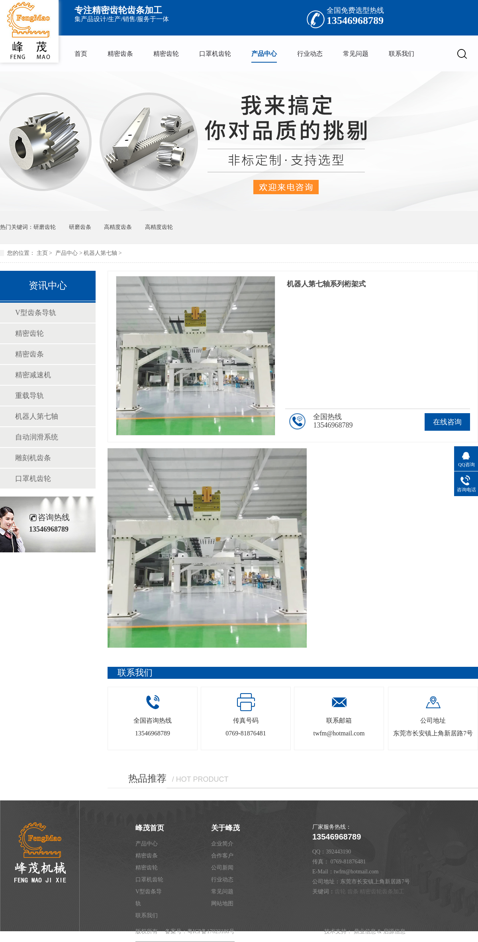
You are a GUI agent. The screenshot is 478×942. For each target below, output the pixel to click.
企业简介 (222, 844)
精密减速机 (33, 375)
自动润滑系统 (36, 437)
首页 (80, 53)
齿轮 (340, 892)
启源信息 (394, 931)
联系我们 (401, 53)
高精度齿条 (118, 227)
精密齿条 (120, 53)
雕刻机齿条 (33, 458)
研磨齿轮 (44, 227)
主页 (42, 253)
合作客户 (222, 856)
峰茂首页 (149, 828)
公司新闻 (222, 868)
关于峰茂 (225, 828)
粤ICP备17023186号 (211, 931)
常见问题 (355, 53)
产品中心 (264, 53)
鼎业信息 (365, 931)
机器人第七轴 (100, 253)
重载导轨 (29, 396)
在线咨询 (447, 422)
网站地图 (222, 904)
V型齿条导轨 (35, 313)
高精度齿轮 (159, 227)
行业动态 (310, 53)
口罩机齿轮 (215, 53)
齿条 (352, 892)
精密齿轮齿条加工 (382, 892)
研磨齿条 (80, 227)
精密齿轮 (166, 53)
